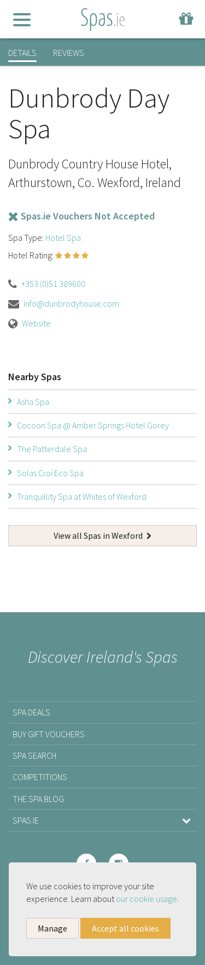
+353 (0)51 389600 (53, 283)
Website (36, 323)
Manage (52, 928)
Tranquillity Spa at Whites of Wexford (82, 496)
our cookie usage (146, 898)
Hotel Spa (63, 237)
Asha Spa (33, 401)
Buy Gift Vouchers (49, 734)
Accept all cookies (125, 928)
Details (22, 52)
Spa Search (34, 755)
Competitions (40, 776)
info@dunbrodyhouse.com (71, 303)
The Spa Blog (38, 798)
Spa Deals (31, 712)
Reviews (68, 52)
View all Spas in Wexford (102, 535)
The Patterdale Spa (52, 448)
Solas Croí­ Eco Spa (50, 472)
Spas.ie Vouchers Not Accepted (81, 216)
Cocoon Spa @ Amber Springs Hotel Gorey (93, 425)
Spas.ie (102, 820)
